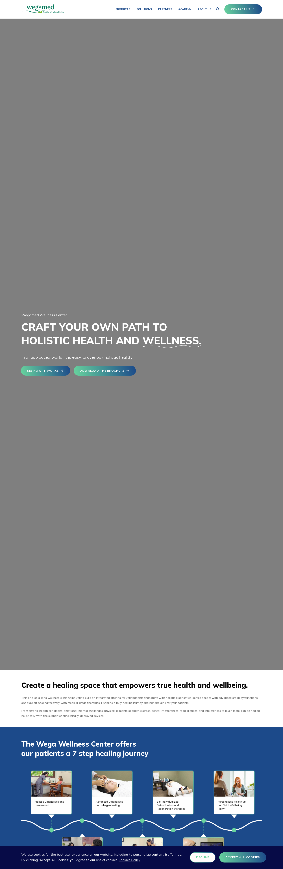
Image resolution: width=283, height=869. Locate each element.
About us (204, 9)
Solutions (144, 9)
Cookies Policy (144, 860)
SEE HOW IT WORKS (46, 371)
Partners (165, 9)
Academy (184, 9)
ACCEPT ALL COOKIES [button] (238, 857)
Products (123, 9)
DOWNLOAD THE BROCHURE (107, 371)
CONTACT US (243, 9)
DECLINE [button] (197, 857)
